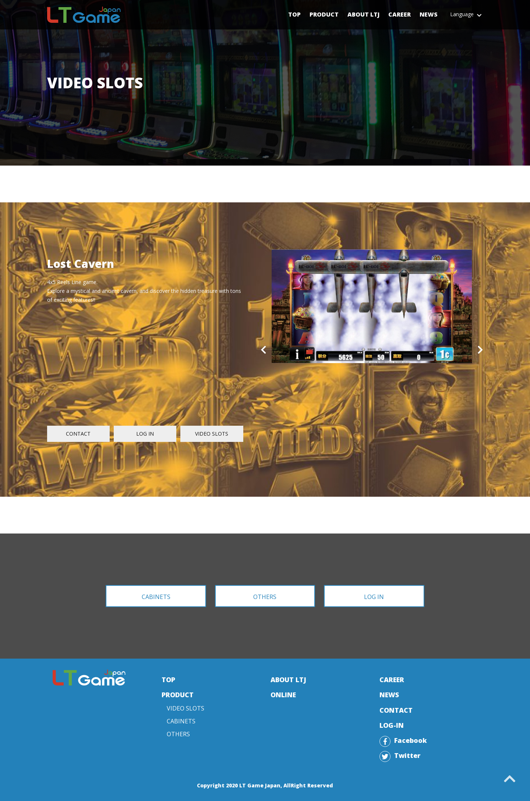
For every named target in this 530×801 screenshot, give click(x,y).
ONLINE (283, 694)
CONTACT (78, 433)
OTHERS (264, 597)
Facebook (410, 740)
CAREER (391, 679)
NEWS (389, 694)
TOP (168, 679)
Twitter (407, 755)
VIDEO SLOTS (211, 433)
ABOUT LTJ (288, 679)
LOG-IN (391, 725)
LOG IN (145, 433)
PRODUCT (178, 694)
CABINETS (156, 597)
